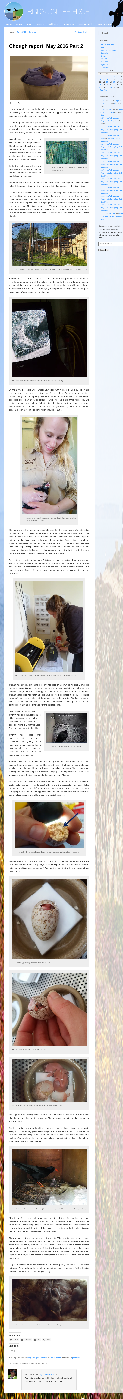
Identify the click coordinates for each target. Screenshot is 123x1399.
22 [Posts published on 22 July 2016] (114, 85)
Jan (107, 118)
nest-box (104, 62)
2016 (102, 179)
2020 (102, 144)
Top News (43, 1358)
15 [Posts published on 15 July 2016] (114, 82)
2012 (102, 213)
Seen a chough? (86, 24)
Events (103, 56)
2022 (102, 127)
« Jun (100, 90)
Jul (109, 121)
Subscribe (103, 250)
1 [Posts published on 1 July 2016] (114, 77)
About (29, 24)
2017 (102, 170)
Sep (112, 112)
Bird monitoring (107, 44)
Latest (19, 24)
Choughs (35, 1358)
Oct (115, 103)
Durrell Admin (34, 32)
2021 (102, 135)
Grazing (103, 59)
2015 (102, 187)
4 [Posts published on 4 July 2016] (100, 79)
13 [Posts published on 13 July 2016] (107, 82)
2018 (102, 161)
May (121, 109)
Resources (69, 24)
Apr (117, 101)
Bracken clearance (108, 50)
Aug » (106, 90)
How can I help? (105, 24)
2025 (102, 101)
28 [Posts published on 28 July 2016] (111, 87)
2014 (102, 196)
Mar (114, 118)
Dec (102, 115)
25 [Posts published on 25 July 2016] (100, 87)
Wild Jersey (54, 24)
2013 (102, 205)
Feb (110, 109)
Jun (102, 103)
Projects (40, 24)
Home (9, 24)
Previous (77, 32)
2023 (102, 118)
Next (86, 32)
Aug (112, 121)
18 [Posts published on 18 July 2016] (100, 85)
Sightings (104, 65)
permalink (76, 1358)
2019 (102, 153)
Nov (102, 132)
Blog (29, 1358)
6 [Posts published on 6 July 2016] (107, 79)
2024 (102, 109)
